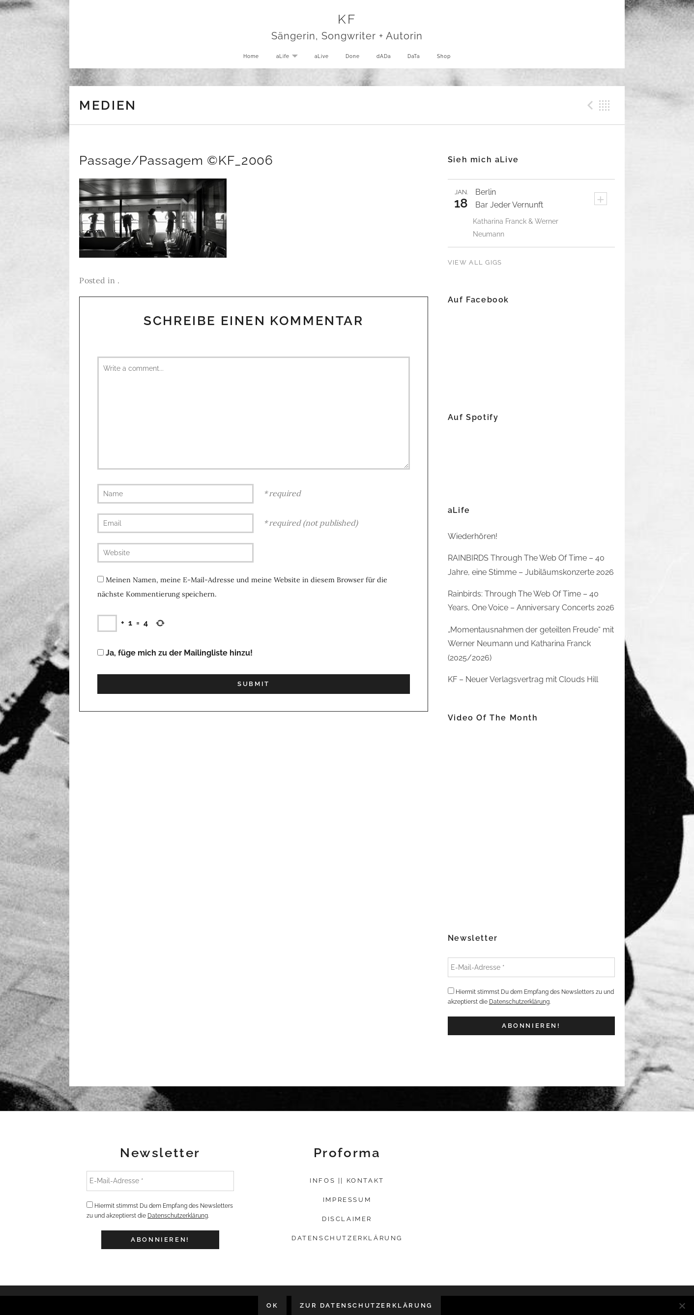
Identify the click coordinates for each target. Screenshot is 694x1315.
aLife (286, 59)
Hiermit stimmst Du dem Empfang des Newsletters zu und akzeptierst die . (531, 996)
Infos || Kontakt (347, 1180)
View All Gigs (475, 262)
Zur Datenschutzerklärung (366, 1305)
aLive (318, 58)
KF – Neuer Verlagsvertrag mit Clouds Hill (523, 679)
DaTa (417, 58)
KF (347, 20)
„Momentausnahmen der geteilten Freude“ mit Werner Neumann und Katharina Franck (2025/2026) (531, 643)
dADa (385, 58)
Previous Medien (589, 105)
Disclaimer (347, 1219)
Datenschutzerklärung (519, 1001)
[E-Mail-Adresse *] (531, 967)
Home (244, 58)
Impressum (347, 1199)
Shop (450, 58)
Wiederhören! (472, 536)
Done (351, 58)
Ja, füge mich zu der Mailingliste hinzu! (175, 653)
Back (604, 105)
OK (272, 1305)
